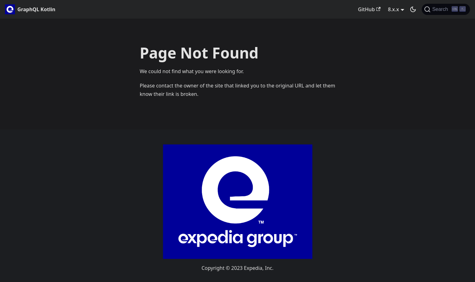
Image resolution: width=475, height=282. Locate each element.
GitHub (369, 9)
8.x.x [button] (393, 9)
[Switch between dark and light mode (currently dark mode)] (413, 9)
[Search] (446, 9)
